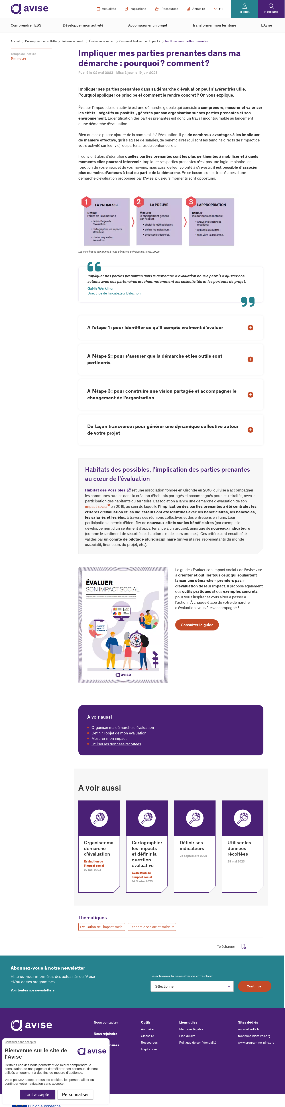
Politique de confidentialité (197, 1043)
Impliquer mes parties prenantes (186, 41)
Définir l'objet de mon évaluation (119, 733)
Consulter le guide (197, 624)
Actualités (106, 9)
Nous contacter (106, 1022)
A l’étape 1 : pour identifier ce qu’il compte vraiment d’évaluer (155, 327)
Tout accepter (37, 1094)
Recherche (271, 12)
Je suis (245, 12)
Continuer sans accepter (20, 1042)
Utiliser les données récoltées (116, 744)
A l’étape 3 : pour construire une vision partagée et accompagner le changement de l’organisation (161, 394)
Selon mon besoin (72, 41)
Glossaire (147, 1036)
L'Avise (266, 25)
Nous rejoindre (105, 1034)
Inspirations (135, 9)
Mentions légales (191, 1029)
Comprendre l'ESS (26, 25)
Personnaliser (75, 1094)
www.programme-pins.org (256, 1043)
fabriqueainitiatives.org (254, 1036)
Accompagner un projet (147, 25)
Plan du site (187, 1036)
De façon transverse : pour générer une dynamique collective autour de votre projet (163, 429)
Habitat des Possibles (105, 490)
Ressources (166, 9)
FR (220, 8)
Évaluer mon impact (102, 41)
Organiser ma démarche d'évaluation (123, 727)
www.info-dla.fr (248, 1029)
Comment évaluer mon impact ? (139, 41)
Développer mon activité (83, 25)
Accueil (15, 41)
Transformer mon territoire (214, 25)
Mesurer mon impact (109, 738)
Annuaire (196, 9)
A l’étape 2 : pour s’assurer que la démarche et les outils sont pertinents (154, 359)
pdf (244, 946)
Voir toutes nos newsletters (33, 990)
